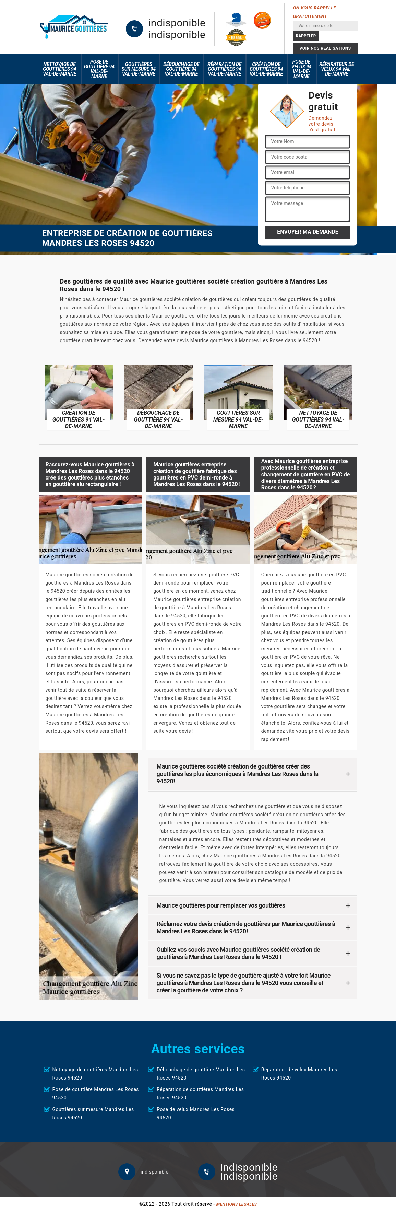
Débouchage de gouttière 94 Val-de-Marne (181, 69)
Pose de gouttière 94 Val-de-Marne (99, 69)
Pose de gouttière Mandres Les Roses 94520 (95, 1093)
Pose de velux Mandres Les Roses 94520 (196, 1113)
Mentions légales (236, 1204)
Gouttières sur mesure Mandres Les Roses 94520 (93, 1113)
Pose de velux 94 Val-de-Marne (301, 69)
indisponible (176, 23)
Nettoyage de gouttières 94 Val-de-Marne (59, 69)
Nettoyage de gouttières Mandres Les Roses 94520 (95, 1074)
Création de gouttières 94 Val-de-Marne (266, 69)
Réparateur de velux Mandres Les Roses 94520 (299, 1074)
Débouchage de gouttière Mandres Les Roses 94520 (201, 1074)
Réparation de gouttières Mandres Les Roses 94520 (200, 1093)
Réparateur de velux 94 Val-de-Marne (336, 69)
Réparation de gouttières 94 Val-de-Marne (224, 69)
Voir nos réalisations (325, 48)
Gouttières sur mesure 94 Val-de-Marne (139, 69)
